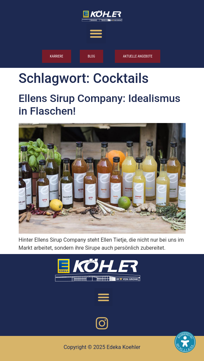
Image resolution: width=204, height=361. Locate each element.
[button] (96, 33)
